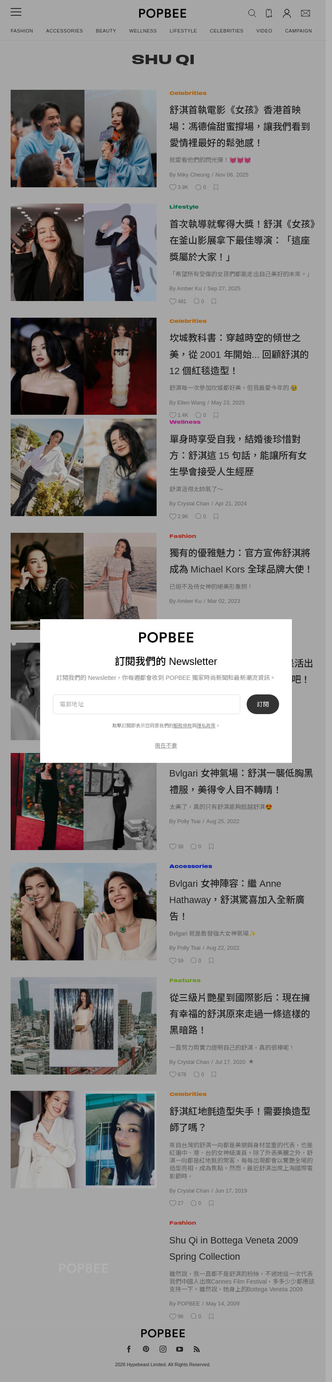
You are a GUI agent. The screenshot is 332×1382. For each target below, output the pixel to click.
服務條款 (182, 725)
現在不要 (166, 745)
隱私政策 (206, 725)
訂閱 (263, 704)
